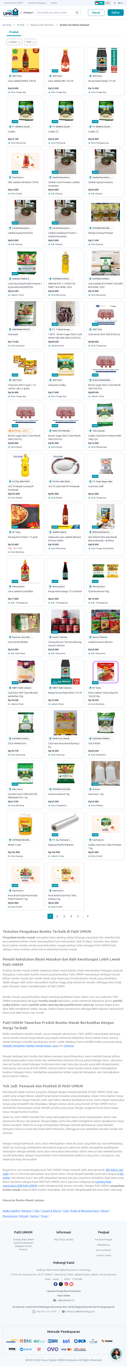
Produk (14, 32)
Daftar (116, 12)
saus (55, 1045)
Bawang (26, 1210)
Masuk (96, 12)
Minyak (23, 1216)
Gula (66, 1210)
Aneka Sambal (11, 1210)
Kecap (104, 1210)
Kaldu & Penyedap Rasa (85, 1210)
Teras (44, 1216)
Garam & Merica (51, 1210)
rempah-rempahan (14, 1045)
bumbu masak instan (38, 1045)
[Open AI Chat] (116, 1354)
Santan (34, 1216)
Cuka (37, 1210)
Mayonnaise (10, 1216)
